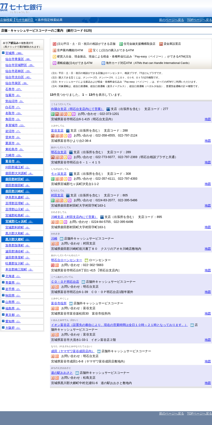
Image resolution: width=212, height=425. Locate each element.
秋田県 (13, 295)
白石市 (13, 107)
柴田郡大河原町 (19, 173)
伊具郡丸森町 (17, 197)
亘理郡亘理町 (17, 203)
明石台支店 (59, 152)
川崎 (54, 238)
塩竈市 (13, 95)
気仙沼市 (14, 101)
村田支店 (57, 195)
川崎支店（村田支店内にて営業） (74, 217)
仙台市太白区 (18, 77)
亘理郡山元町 (17, 209)
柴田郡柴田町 (17, 185)
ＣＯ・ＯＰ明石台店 (65, 281)
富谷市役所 (59, 303)
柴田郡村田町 (17, 179)
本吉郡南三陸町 (19, 269)
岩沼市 (13, 131)
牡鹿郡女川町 (17, 263)
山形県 (13, 302)
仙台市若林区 (18, 71)
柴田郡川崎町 (17, 191)
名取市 (13, 113)
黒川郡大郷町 (17, 239)
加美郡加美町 (17, 245)
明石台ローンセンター (66, 260)
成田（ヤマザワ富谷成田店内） (73, 351)
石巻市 (13, 89)
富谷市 (13, 161)
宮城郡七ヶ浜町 (19, 221)
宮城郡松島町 (17, 215)
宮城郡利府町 (17, 227)
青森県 (13, 282)
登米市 (13, 137)
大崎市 (13, 155)
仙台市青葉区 (18, 59)
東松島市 (14, 149)
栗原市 (13, 143)
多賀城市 (15, 125)
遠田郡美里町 (17, 257)
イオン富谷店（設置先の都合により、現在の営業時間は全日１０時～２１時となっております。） (119, 325)
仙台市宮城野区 (19, 65)
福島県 (13, 308)
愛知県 (13, 321)
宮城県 (14, 53)
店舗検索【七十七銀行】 (17, 20)
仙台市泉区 (16, 83)
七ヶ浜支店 (59, 173)
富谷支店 (57, 130)
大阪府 (13, 327)
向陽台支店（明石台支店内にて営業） (77, 109)
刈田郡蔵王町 (17, 167)
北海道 (13, 276)
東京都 (13, 315)
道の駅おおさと (62, 372)
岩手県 (13, 289)
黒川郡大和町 (17, 233)
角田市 (13, 119)
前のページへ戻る (171, 20)
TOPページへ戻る (199, 20)
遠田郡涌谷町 (17, 251)
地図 (208, 119)
